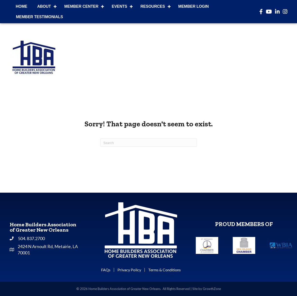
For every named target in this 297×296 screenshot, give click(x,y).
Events (119, 6)
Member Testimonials (39, 17)
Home (21, 6)
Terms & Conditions (164, 270)
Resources (152, 6)
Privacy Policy (129, 270)
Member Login (193, 6)
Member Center (81, 6)
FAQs (105, 270)
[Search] (148, 142)
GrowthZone (212, 289)
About (44, 6)
